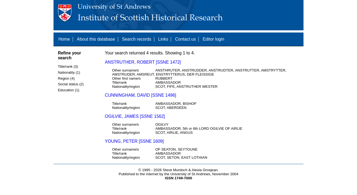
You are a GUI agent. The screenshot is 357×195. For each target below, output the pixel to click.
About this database (96, 39)
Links (163, 39)
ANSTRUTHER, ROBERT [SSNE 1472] (143, 62)
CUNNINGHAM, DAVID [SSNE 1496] (140, 95)
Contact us (185, 39)
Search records (136, 39)
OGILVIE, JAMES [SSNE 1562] (135, 116)
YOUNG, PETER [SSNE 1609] (134, 141)
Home (64, 39)
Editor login (213, 39)
